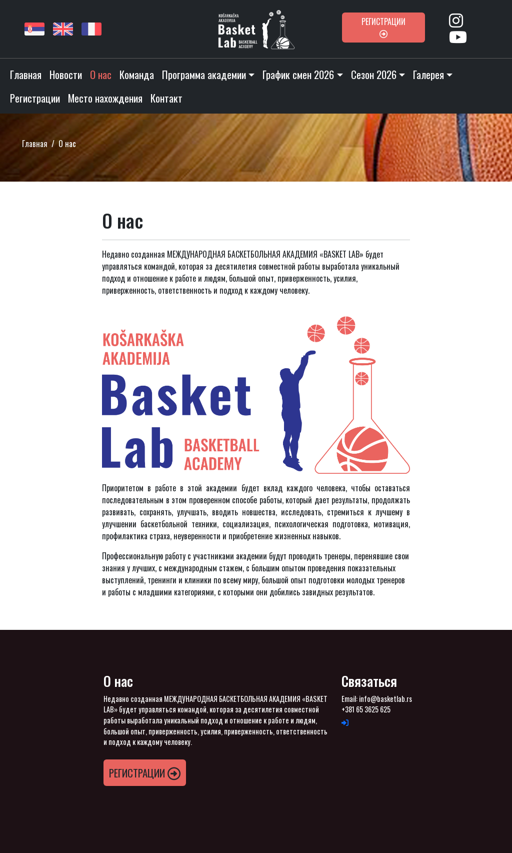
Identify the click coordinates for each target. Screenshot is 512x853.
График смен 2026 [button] (298, 74)
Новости (66, 74)
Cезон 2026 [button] (373, 74)
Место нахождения (105, 98)
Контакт (166, 98)
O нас (101, 74)
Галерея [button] (428, 74)
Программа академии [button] (204, 74)
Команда (137, 74)
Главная (26, 74)
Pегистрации (384, 27)
